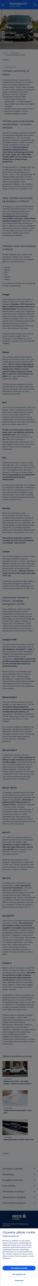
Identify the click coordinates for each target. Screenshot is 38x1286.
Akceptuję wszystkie (19, 1268)
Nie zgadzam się (19, 1274)
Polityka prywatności (10, 1236)
